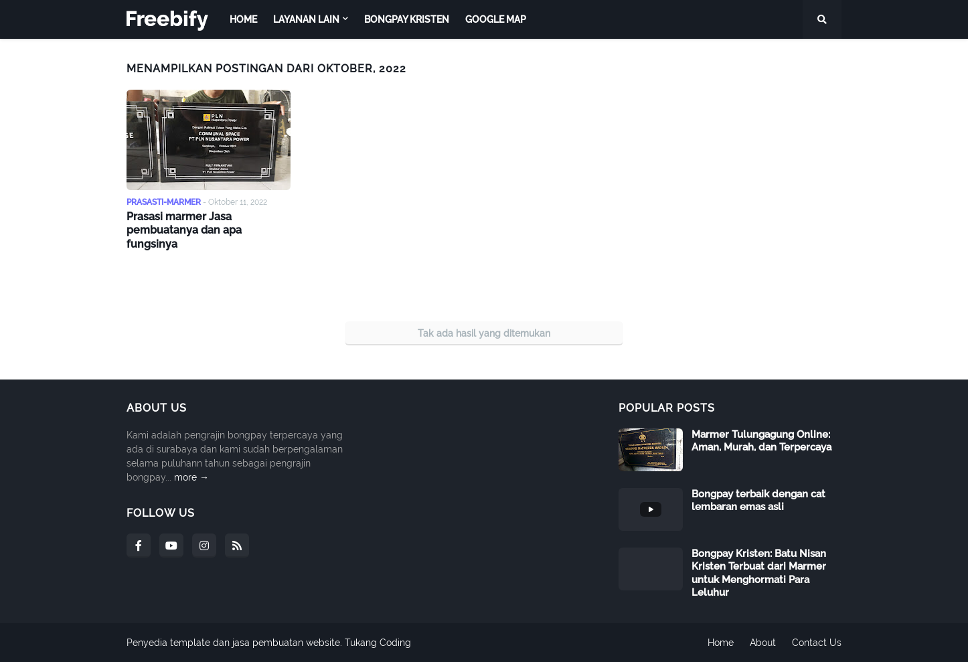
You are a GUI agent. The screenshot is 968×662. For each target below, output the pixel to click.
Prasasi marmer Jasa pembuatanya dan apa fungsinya (184, 230)
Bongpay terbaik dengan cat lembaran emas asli (758, 500)
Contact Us (816, 642)
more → (191, 477)
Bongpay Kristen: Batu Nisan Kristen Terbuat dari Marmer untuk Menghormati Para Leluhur (759, 573)
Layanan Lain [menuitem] (306, 19)
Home (721, 642)
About (763, 642)
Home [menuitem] (243, 19)
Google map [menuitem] (495, 19)
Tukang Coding (378, 642)
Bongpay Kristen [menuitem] (406, 19)
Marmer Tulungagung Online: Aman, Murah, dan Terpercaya (761, 441)
